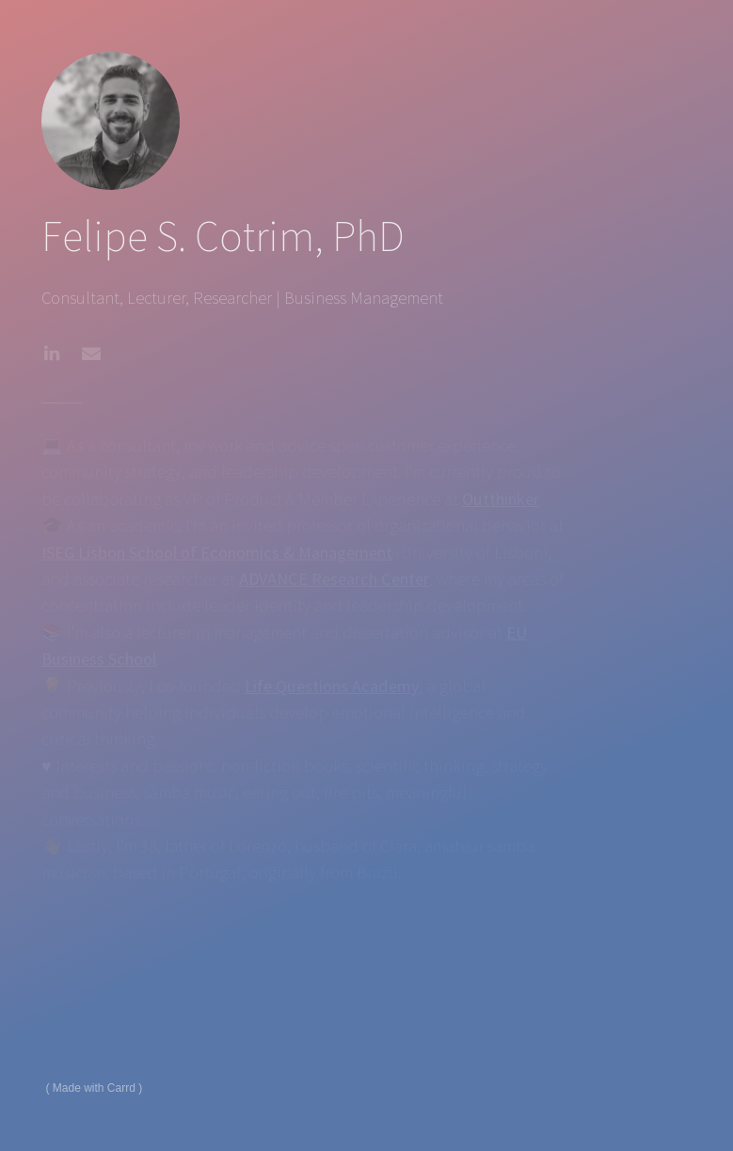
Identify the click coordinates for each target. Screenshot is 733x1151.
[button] (51, 353)
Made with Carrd (94, 1088)
